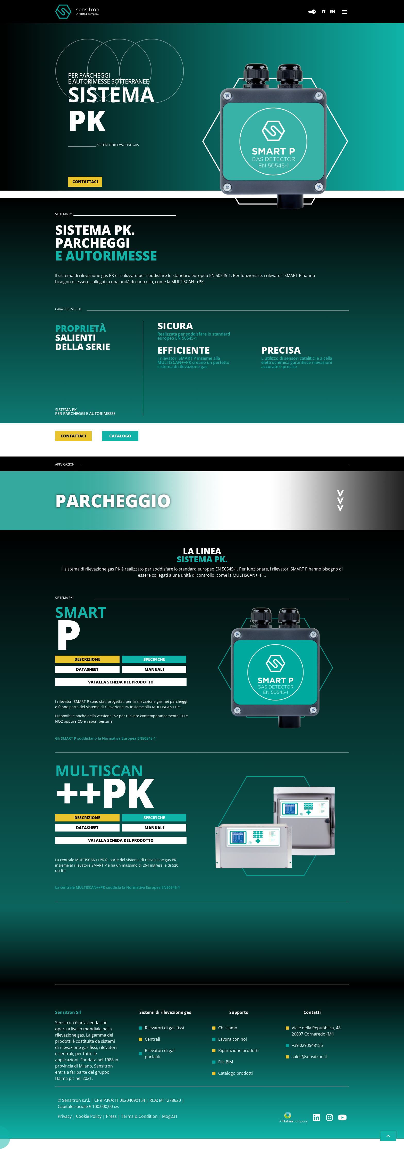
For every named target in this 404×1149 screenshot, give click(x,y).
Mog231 (170, 1116)
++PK (104, 792)
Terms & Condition (139, 1116)
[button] (344, 11)
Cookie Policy (89, 1116)
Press (111, 1116)
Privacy (65, 1116)
